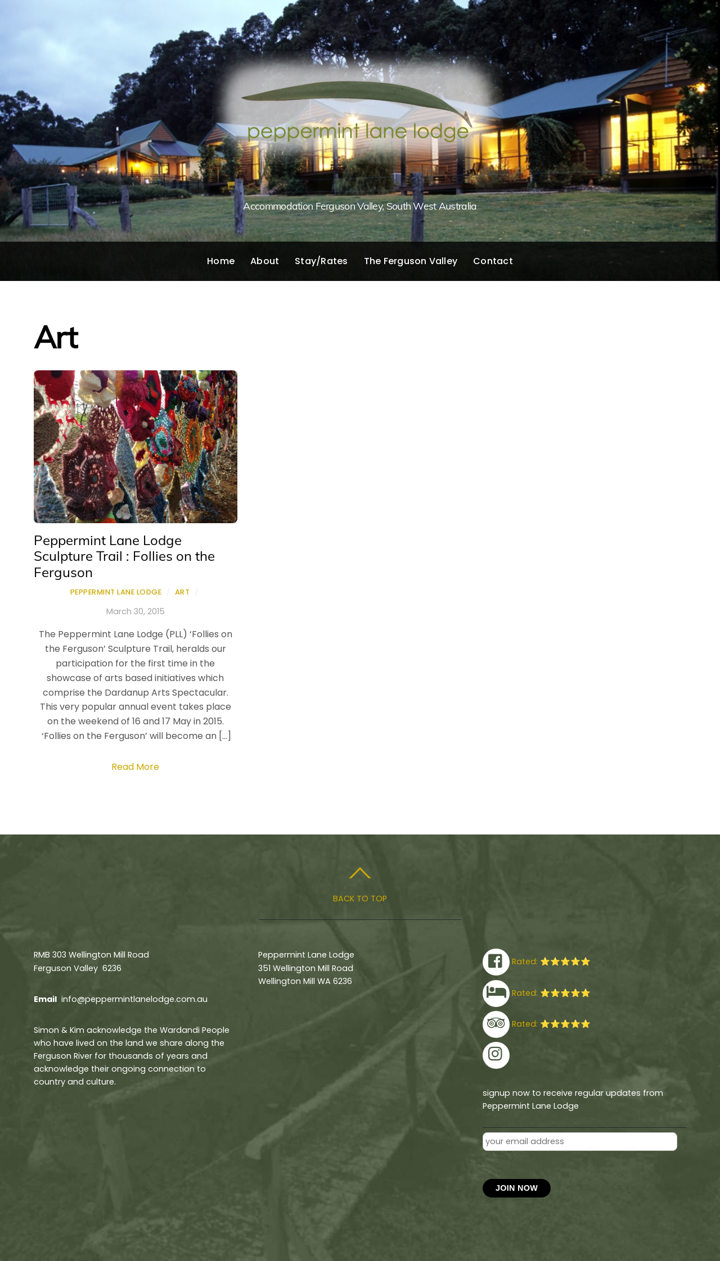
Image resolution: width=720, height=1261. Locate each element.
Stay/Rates (321, 261)
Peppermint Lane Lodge (116, 592)
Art (182, 592)
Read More (135, 766)
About (264, 261)
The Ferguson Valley (411, 261)
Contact (493, 261)
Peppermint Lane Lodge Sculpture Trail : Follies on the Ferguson (124, 556)
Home (221, 261)
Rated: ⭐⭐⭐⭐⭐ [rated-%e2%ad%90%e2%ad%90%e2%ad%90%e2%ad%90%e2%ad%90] (537, 961)
